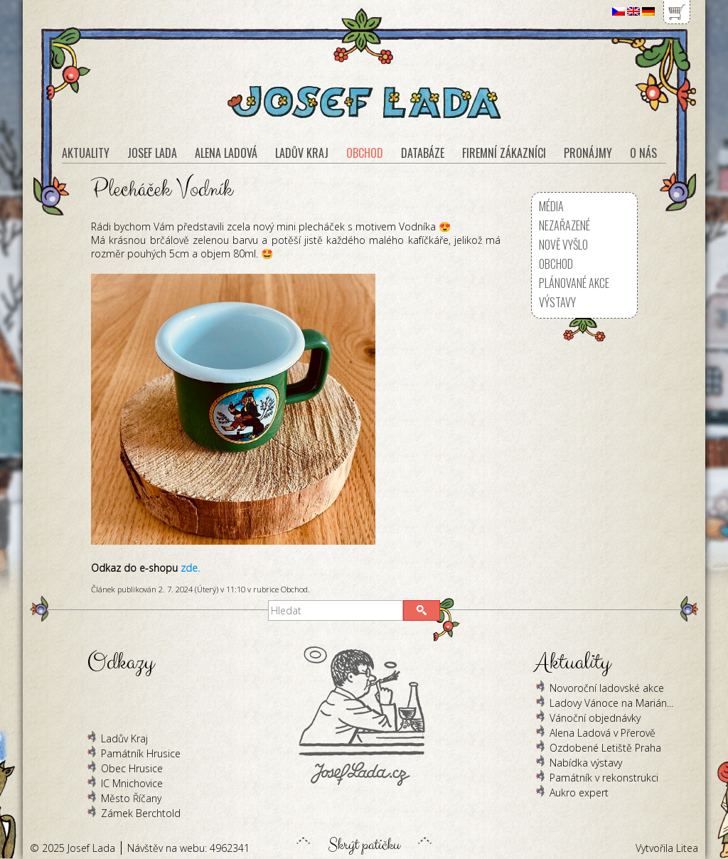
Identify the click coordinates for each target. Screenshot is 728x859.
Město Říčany (131, 798)
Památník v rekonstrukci (604, 777)
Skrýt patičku (364, 841)
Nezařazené (564, 225)
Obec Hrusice (132, 768)
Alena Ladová (226, 152)
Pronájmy (588, 152)
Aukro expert (579, 792)
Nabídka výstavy (586, 762)
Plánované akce (574, 283)
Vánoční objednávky (595, 718)
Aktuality (85, 152)
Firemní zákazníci (504, 152)
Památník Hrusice (141, 753)
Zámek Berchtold (141, 813)
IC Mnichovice (132, 783)
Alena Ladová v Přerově (602, 733)
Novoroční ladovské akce (607, 688)
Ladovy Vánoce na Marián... (611, 703)
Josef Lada (152, 152)
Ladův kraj (301, 152)
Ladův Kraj (124, 738)
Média (551, 206)
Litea (687, 848)
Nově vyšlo (563, 244)
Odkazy (120, 662)
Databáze (422, 152)
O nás (643, 152)
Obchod (294, 589)
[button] (421, 610)
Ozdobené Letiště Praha (605, 747)
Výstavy (557, 302)
